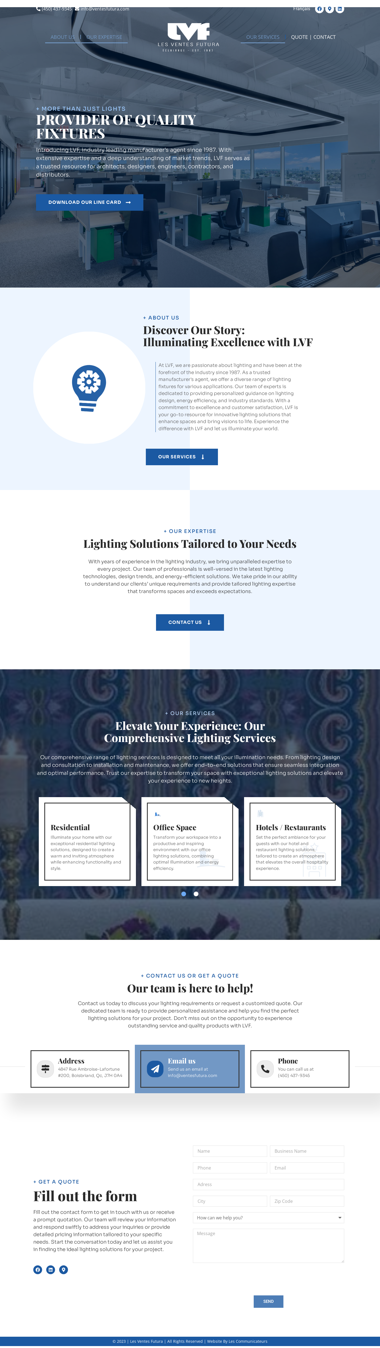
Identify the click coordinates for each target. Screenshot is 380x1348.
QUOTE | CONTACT (313, 37)
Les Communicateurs (248, 1341)
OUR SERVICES (263, 37)
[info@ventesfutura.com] (103, 9)
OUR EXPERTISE (104, 37)
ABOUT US (63, 37)
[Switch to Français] (302, 9)
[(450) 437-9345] (54, 9)
